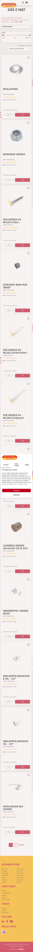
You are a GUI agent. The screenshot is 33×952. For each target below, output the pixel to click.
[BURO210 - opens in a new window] (24, 458)
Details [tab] (27, 465)
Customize (16, 495)
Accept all (16, 490)
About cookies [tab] (16, 464)
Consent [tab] (6, 465)
